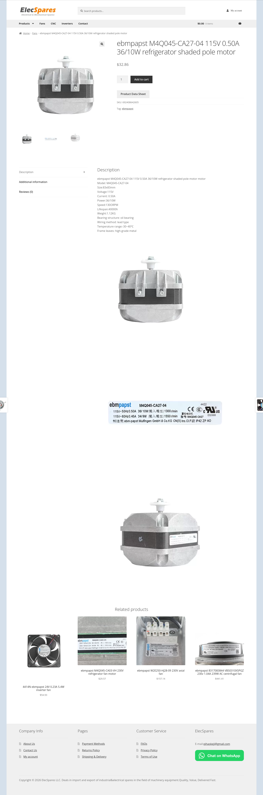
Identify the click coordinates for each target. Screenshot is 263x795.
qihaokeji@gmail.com (216, 744)
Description (26, 172)
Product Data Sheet (133, 94)
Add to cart (141, 79)
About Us (29, 744)
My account (236, 10)
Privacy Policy (149, 750)
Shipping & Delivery (94, 756)
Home (26, 33)
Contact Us (30, 750)
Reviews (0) (26, 192)
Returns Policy (91, 750)
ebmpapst (127, 108)
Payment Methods (93, 744)
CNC (53, 23)
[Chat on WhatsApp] (219, 755)
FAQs (144, 744)
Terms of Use (149, 756)
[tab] (53, 172)
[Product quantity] (122, 79)
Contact (83, 23)
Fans (42, 23)
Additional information (33, 182)
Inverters (67, 23)
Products (24, 23)
